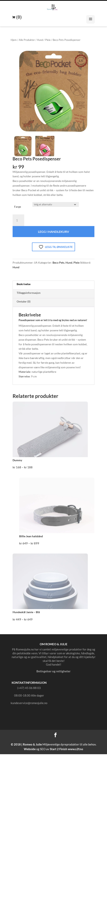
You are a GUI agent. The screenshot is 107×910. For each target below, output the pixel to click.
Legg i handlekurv (53, 231)
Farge (17, 206)
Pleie (48, 39)
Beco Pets (58, 262)
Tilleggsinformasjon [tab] (29, 292)
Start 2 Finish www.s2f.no (66, 749)
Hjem (14, 39)
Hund (40, 39)
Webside (30, 749)
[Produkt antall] (18, 220)
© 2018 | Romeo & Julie (26, 744)
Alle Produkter (27, 39)
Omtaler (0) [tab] (23, 301)
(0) (18, 17)
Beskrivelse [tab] (23, 284)
